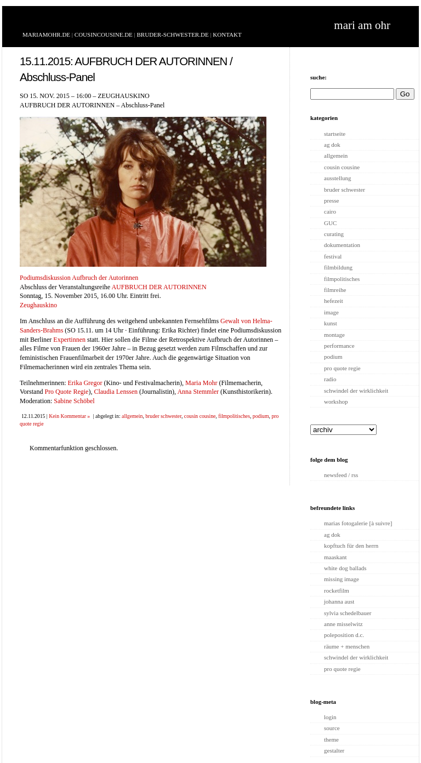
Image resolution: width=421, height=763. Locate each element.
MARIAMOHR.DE (46, 34)
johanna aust (339, 601)
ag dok (332, 144)
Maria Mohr (201, 383)
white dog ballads (345, 568)
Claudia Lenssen (116, 391)
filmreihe (335, 289)
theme (331, 739)
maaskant (335, 557)
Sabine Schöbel (74, 401)
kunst (330, 323)
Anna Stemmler (198, 391)
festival (333, 256)
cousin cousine (200, 416)
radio (330, 379)
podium (261, 416)
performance (339, 345)
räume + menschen (346, 646)
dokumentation (342, 245)
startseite (334, 133)
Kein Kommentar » (69, 416)
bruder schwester (163, 416)
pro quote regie (342, 368)
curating (334, 234)
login (330, 717)
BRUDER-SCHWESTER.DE (173, 34)
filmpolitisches (234, 416)
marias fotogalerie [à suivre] (358, 523)
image (331, 312)
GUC (330, 223)
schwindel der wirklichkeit (356, 390)
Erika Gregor (84, 383)
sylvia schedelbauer (347, 613)
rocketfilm (336, 590)
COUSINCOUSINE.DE (104, 34)
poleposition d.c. (344, 635)
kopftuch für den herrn (351, 545)
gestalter (334, 750)
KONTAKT (227, 34)
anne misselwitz (343, 624)
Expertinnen (69, 339)
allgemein (132, 416)
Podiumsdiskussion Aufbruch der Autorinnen (79, 278)
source (332, 728)
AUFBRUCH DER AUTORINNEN (158, 287)
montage (334, 334)
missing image (341, 579)
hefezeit (333, 300)
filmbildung (338, 267)
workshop (336, 401)
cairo (330, 211)
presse (331, 200)
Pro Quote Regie (66, 391)
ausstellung (337, 178)
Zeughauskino (38, 305)
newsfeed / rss (341, 475)
